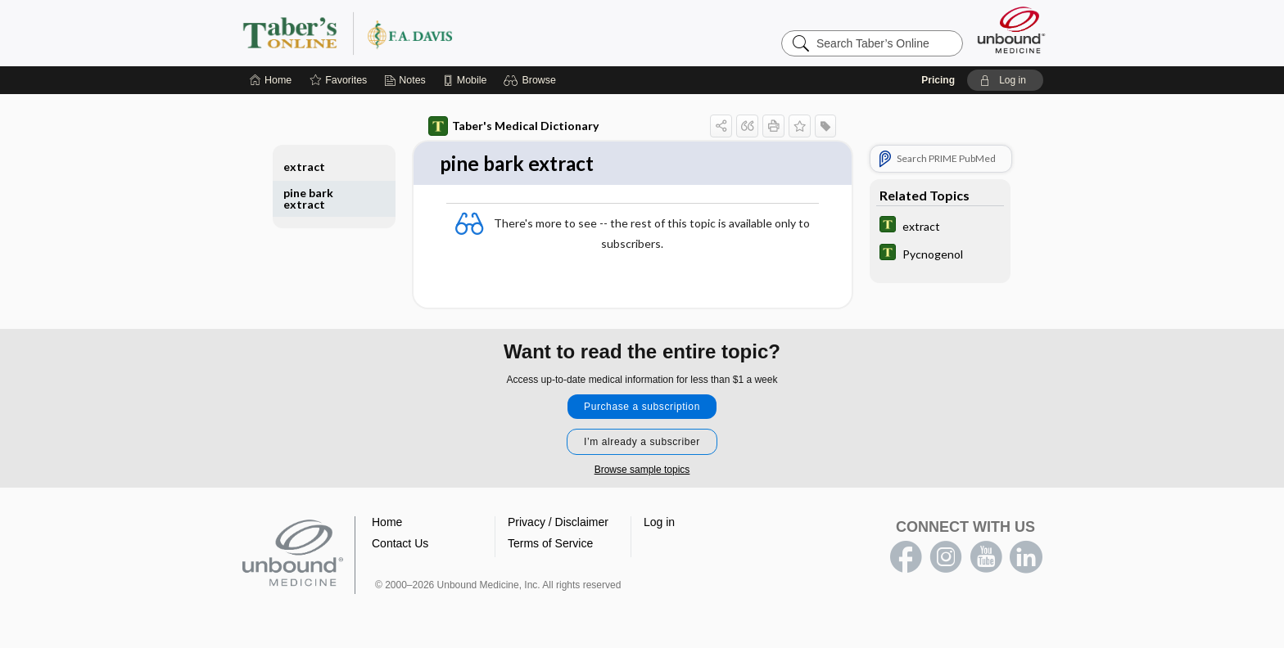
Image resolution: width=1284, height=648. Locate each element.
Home (387, 522)
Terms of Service (550, 544)
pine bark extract (308, 198)
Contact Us (400, 544)
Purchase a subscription (642, 407)
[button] (532, 80)
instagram (945, 558)
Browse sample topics (642, 470)
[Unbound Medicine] (1011, 30)
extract (304, 166)
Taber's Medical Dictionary (513, 126)
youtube (986, 558)
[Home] (271, 80)
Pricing (938, 80)
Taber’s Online (445, 32)
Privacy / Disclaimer (558, 522)
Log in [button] (659, 522)
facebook (905, 558)
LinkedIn (1026, 558)
